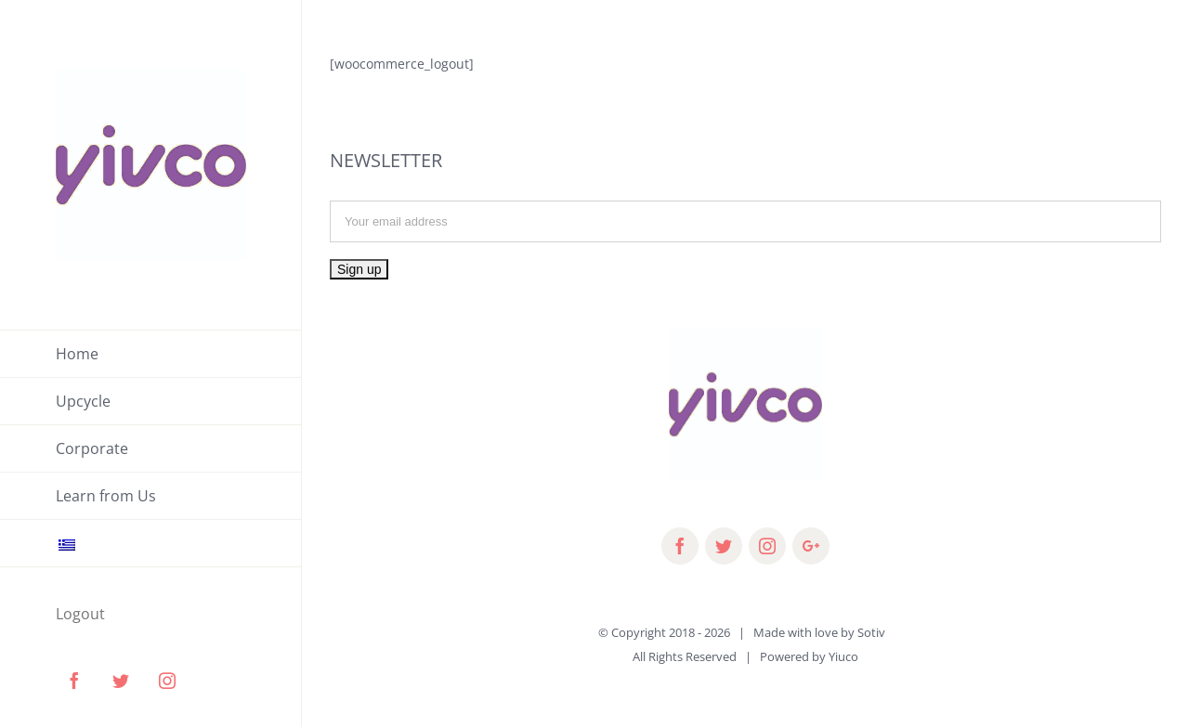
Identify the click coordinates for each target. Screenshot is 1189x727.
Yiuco (843, 656)
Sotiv (871, 632)
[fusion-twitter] (723, 546)
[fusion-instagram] (767, 546)
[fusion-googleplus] (811, 546)
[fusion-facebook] (680, 546)
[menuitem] (151, 354)
